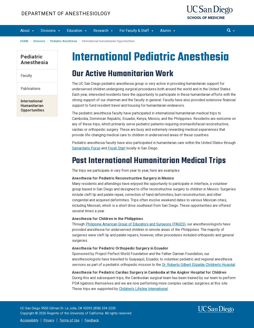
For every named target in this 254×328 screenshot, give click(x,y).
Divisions (50, 30)
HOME (24, 41)
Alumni (167, 30)
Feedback (92, 320)
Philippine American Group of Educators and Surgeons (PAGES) (136, 224)
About (27, 30)
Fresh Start (116, 148)
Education (77, 30)
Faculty (26, 75)
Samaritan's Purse (86, 148)
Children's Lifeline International (143, 289)
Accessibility (29, 320)
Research (103, 30)
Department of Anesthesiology (65, 13)
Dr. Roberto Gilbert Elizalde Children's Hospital (198, 264)
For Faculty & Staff (136, 30)
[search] (230, 30)
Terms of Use (70, 320)
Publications (30, 88)
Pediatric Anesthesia (63, 41)
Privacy (49, 320)
